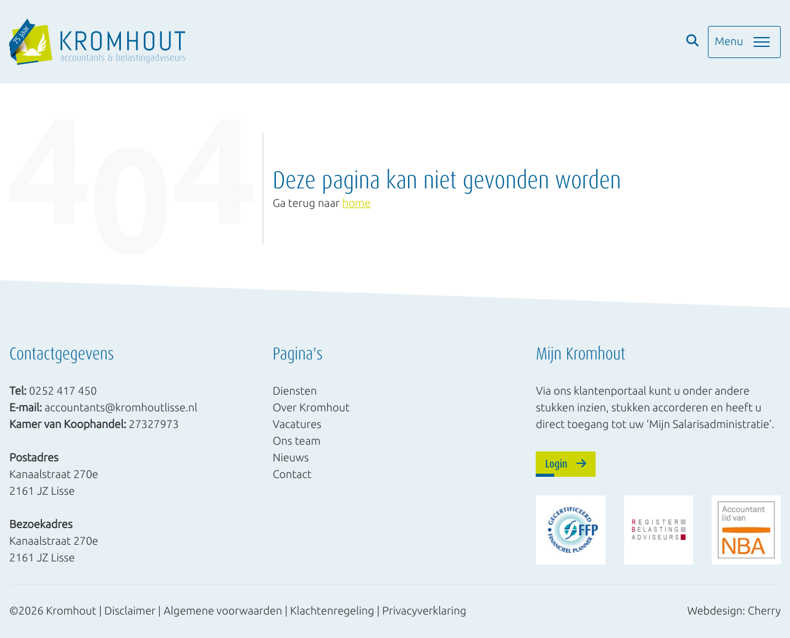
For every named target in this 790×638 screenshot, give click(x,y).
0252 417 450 (63, 390)
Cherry (764, 611)
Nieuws (291, 457)
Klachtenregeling (332, 611)
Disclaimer (130, 611)
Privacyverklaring (424, 611)
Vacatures (297, 424)
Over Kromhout (311, 407)
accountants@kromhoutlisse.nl (121, 407)
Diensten (295, 390)
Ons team (297, 440)
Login (565, 463)
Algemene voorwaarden (223, 611)
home (356, 203)
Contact (292, 474)
